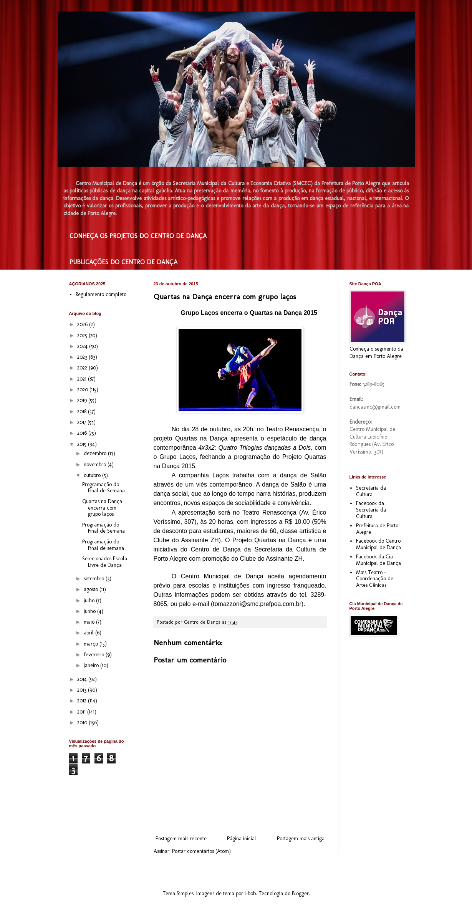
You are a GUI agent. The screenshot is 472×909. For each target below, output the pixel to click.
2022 (83, 367)
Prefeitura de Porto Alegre (377, 528)
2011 (82, 712)
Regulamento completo (101, 294)
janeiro (92, 665)
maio (90, 622)
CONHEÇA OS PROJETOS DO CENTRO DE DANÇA (138, 236)
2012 (82, 700)
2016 (82, 433)
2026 (83, 324)
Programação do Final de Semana (103, 487)
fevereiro (95, 654)
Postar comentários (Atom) (201, 851)
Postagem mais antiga (301, 838)
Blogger (300, 893)
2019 (82, 400)
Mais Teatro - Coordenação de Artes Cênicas (374, 579)
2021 (82, 379)
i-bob (250, 893)
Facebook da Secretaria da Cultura (371, 510)
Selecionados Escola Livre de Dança (104, 561)
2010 (83, 722)
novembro (96, 464)
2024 (83, 346)
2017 (82, 422)
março (91, 644)
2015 (82, 444)
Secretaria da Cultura (371, 491)
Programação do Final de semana (103, 544)
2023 (83, 357)
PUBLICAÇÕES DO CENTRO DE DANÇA (123, 262)
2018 (82, 411)
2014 (82, 679)
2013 (82, 690)
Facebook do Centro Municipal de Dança (378, 544)
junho (90, 611)
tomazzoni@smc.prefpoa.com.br (257, 604)
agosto (91, 589)
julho (90, 600)
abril (89, 632)
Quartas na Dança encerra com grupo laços (102, 508)
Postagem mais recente (181, 838)
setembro (95, 578)
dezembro (96, 453)
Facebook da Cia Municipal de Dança (378, 559)
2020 (83, 389)
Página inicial (241, 838)
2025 (83, 335)
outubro (93, 475)
